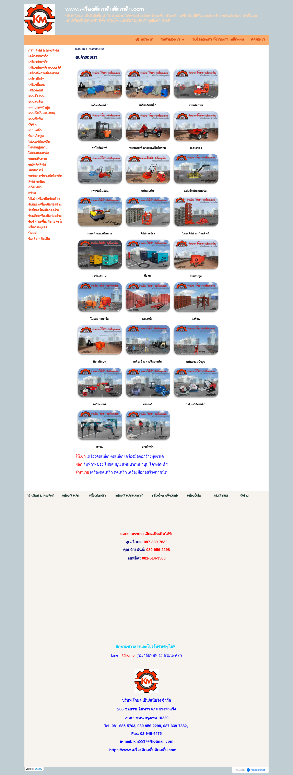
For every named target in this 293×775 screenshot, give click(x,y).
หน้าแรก (80, 49)
